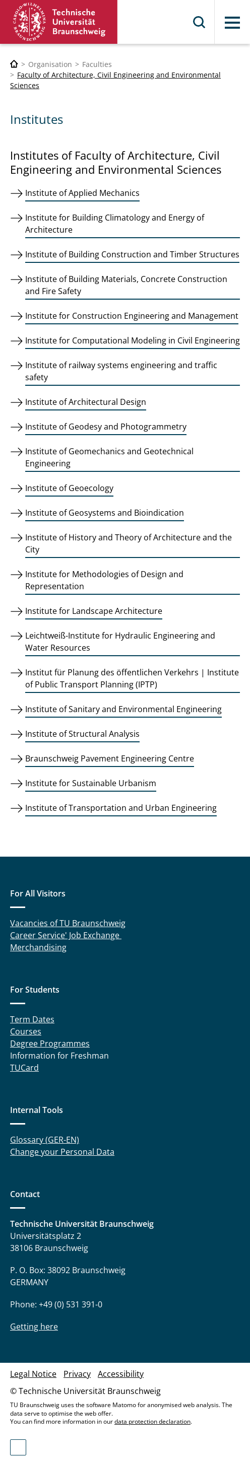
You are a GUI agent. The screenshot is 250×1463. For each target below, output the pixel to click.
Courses (25, 1031)
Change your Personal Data (62, 1151)
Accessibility (121, 1373)
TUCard (24, 1067)
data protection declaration (152, 1421)
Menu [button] (232, 22)
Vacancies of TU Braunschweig (68, 923)
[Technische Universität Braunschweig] (14, 64)
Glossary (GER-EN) (44, 1139)
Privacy (77, 1373)
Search (199, 22)
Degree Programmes (50, 1043)
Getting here (34, 1326)
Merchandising (38, 947)
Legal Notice (33, 1373)
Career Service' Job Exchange (65, 935)
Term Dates (32, 1019)
